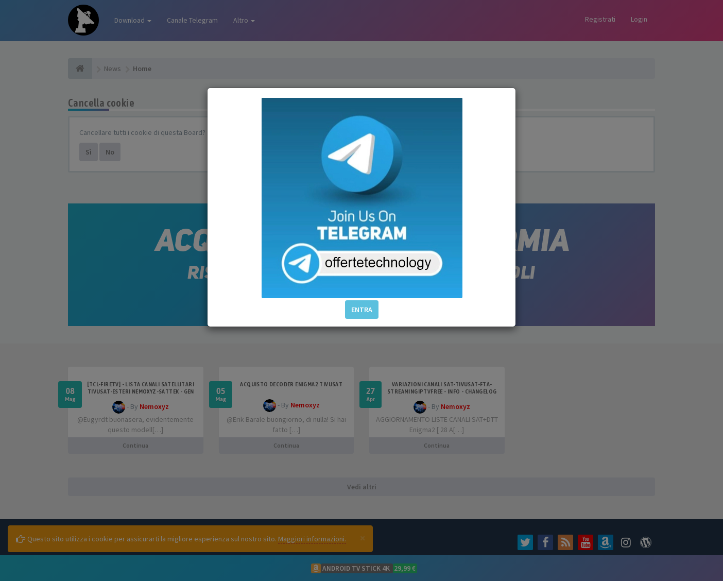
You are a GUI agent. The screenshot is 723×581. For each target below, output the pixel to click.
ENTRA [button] (361, 309)
